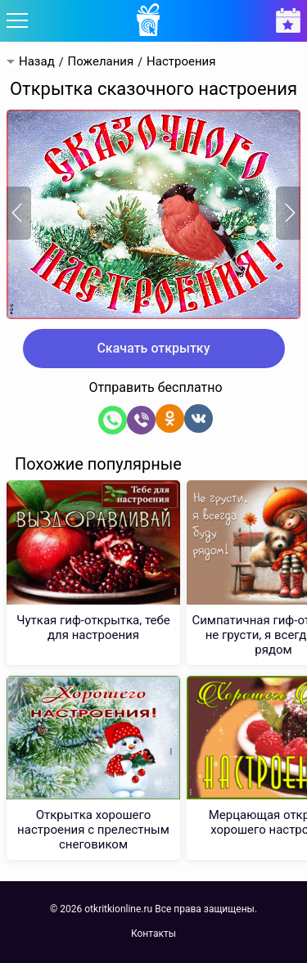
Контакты (153, 933)
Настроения (181, 62)
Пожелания (100, 62)
